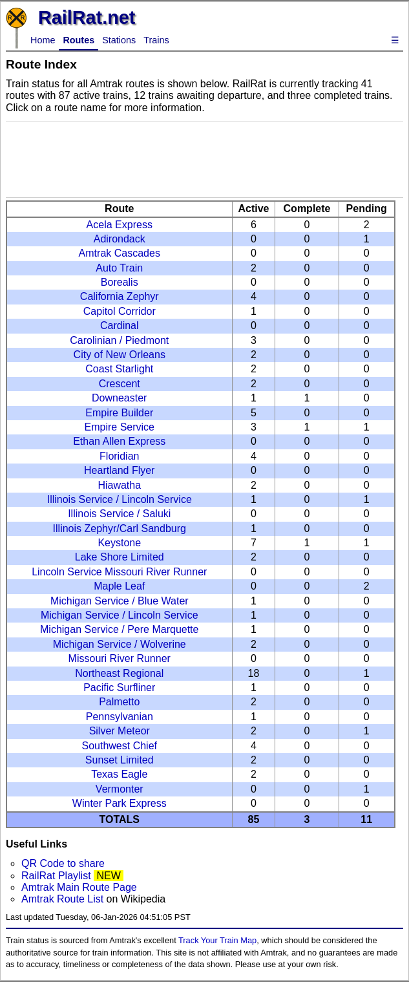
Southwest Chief (119, 745)
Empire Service (119, 427)
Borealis (119, 282)
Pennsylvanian (119, 716)
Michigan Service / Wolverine (119, 644)
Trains (156, 40)
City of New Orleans (119, 354)
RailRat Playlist (56, 875)
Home (42, 40)
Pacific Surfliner (119, 687)
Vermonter (119, 789)
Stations (119, 40)
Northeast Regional (119, 673)
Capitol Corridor (119, 311)
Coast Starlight (119, 368)
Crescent (119, 383)
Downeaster (119, 397)
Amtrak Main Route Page (79, 887)
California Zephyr (119, 296)
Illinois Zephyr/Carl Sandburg (119, 528)
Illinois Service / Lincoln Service (119, 499)
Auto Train (119, 267)
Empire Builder (119, 412)
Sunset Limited (119, 759)
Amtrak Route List (62, 898)
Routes (78, 40)
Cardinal (119, 325)
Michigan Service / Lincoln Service (119, 615)
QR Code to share (63, 863)
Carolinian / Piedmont (119, 340)
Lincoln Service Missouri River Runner (119, 571)
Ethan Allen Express (119, 441)
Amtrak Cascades (119, 253)
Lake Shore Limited (119, 556)
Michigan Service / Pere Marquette (119, 629)
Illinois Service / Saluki (119, 513)
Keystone (119, 542)
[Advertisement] (204, 159)
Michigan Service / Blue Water (119, 600)
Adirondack (119, 238)
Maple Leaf (119, 586)
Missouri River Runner (119, 658)
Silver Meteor (119, 730)
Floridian (119, 456)
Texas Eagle (119, 774)
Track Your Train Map (217, 940)
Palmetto (119, 701)
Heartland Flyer (119, 470)
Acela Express (119, 224)
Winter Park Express (119, 803)
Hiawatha (119, 485)
